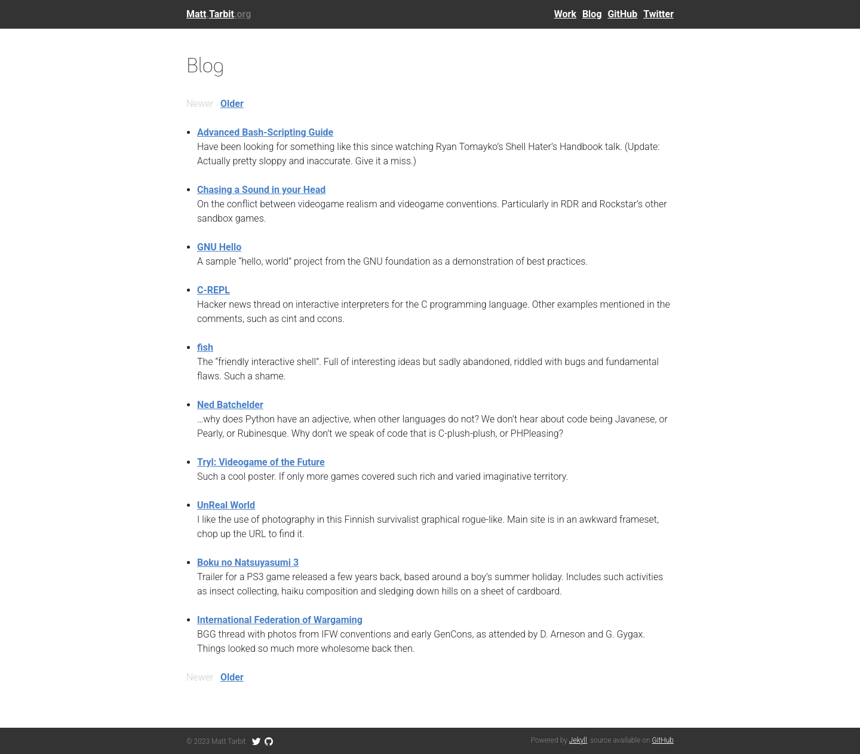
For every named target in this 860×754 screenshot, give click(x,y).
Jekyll (578, 740)
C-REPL (213, 290)
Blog (592, 14)
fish (205, 347)
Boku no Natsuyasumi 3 (248, 562)
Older (232, 103)
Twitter (658, 14)
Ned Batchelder (230, 404)
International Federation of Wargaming (280, 620)
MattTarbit (218, 14)
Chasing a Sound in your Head (261, 189)
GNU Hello (219, 247)
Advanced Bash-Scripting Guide (265, 132)
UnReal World (226, 505)
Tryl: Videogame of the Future (261, 462)
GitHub (622, 14)
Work (565, 14)
